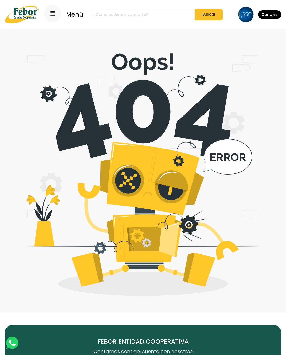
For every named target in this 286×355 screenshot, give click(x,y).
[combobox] (143, 14)
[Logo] (22, 14)
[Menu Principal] (52, 13)
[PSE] (246, 14)
